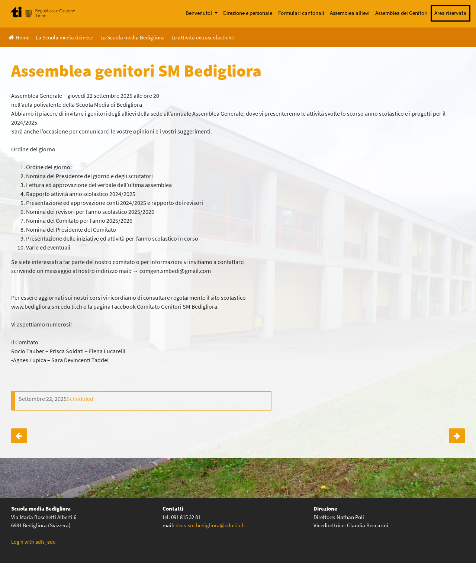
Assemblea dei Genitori (401, 12)
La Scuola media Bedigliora (132, 37)
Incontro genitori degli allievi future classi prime (19, 435)
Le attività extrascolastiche (202, 37)
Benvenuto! (199, 12)
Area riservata (450, 12)
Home (19, 37)
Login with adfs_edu (33, 541)
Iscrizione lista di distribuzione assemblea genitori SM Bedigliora (457, 435)
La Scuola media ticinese (64, 37)
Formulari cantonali (301, 12)
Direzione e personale (247, 12)
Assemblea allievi (350, 12)
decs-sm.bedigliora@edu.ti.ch (210, 525)
